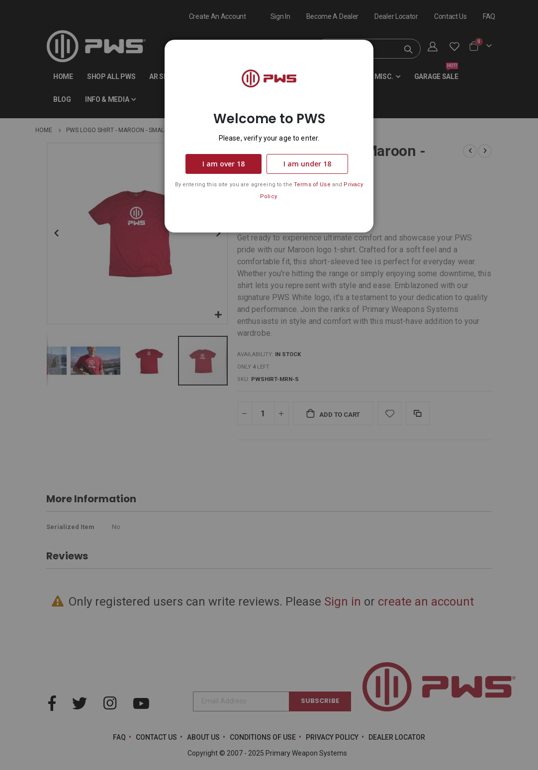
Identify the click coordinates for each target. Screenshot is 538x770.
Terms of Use (312, 184)
